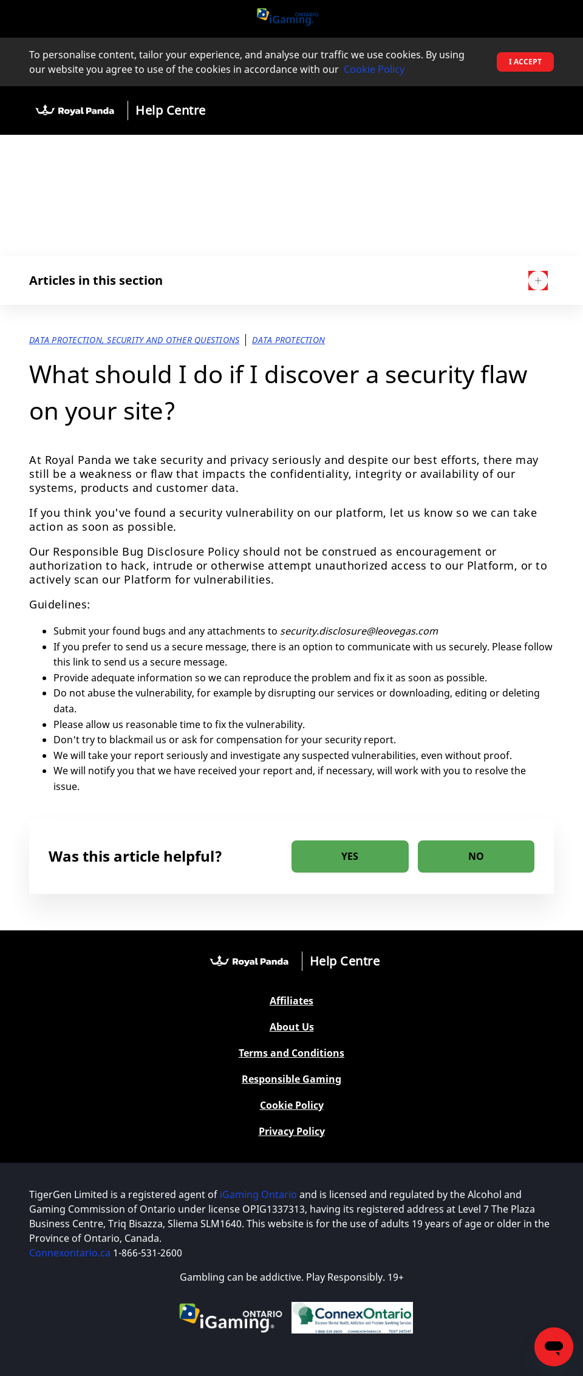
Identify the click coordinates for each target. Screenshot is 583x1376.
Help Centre (170, 110)
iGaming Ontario (258, 1194)
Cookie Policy (374, 69)
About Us (292, 1027)
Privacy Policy (292, 1131)
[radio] (350, 856)
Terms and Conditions (291, 1053)
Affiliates (291, 1001)
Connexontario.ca (70, 1252)
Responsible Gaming (291, 1079)
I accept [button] (525, 61)
